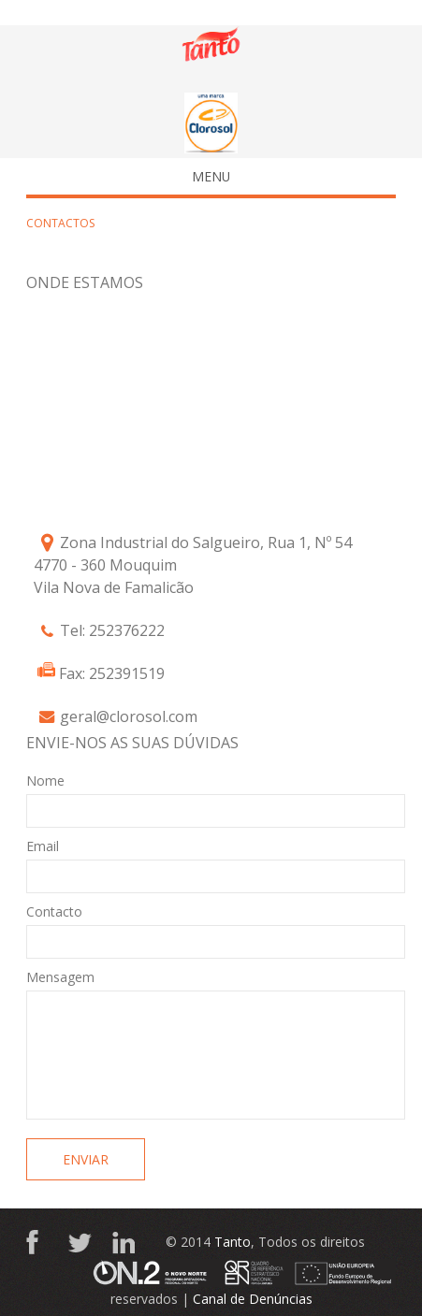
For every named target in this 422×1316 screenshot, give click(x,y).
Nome (45, 780)
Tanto (232, 1242)
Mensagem (60, 977)
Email (42, 846)
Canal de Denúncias (253, 1299)
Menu (133, 176)
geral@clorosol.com (128, 716)
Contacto (54, 911)
